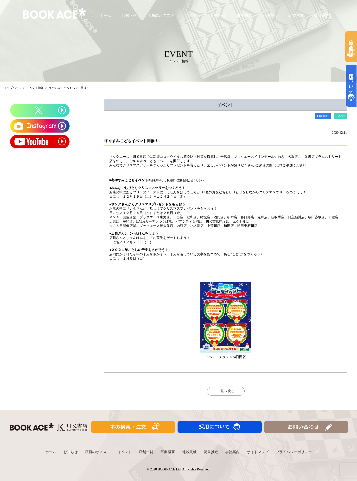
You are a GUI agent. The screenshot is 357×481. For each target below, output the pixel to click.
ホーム (105, 15)
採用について (351, 86)
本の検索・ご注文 (351, 46)
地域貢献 (270, 15)
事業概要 (244, 15)
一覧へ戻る (226, 391)
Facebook (322, 115)
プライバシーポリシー (294, 452)
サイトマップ (257, 452)
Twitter (340, 115)
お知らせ (129, 15)
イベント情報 (35, 88)
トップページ (12, 88)
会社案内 (322, 15)
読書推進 (296, 15)
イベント (192, 15)
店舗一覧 (218, 15)
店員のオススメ (160, 15)
